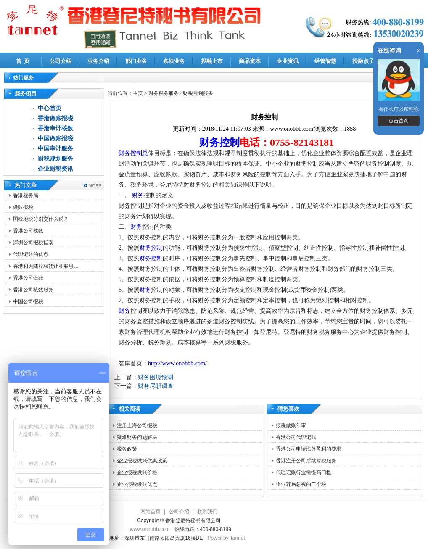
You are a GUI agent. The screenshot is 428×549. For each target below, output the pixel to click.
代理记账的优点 (30, 254)
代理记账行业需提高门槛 (303, 472)
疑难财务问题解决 (137, 437)
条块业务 (174, 61)
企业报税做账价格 (137, 472)
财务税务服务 (163, 93)
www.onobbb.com (150, 529)
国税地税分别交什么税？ (41, 219)
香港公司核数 (28, 231)
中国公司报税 (28, 301)
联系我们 (207, 512)
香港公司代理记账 (296, 437)
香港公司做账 (28, 278)
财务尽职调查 (155, 386)
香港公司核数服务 (33, 290)
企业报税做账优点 (137, 484)
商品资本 (250, 61)
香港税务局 (25, 195)
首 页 (23, 61)
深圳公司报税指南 (33, 242)
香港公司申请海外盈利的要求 (308, 449)
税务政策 (127, 449)
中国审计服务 (55, 148)
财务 (124, 153)
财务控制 (219, 142)
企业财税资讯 (55, 169)
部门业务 (136, 61)
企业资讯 (288, 61)
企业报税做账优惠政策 (142, 461)
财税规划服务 (55, 159)
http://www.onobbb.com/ (177, 363)
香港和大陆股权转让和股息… (46, 266)
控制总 (139, 153)
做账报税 (23, 207)
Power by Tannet (226, 538)
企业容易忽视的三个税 (301, 484)
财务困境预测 (155, 377)
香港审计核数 (55, 128)
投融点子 (363, 61)
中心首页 (49, 108)
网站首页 (150, 512)
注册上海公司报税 (137, 425)
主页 (138, 93)
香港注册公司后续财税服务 (306, 461)
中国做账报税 (55, 138)
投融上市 (212, 61)
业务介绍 (98, 61)
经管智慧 (325, 61)
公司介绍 (60, 61)
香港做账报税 (55, 118)
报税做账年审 (291, 425)
